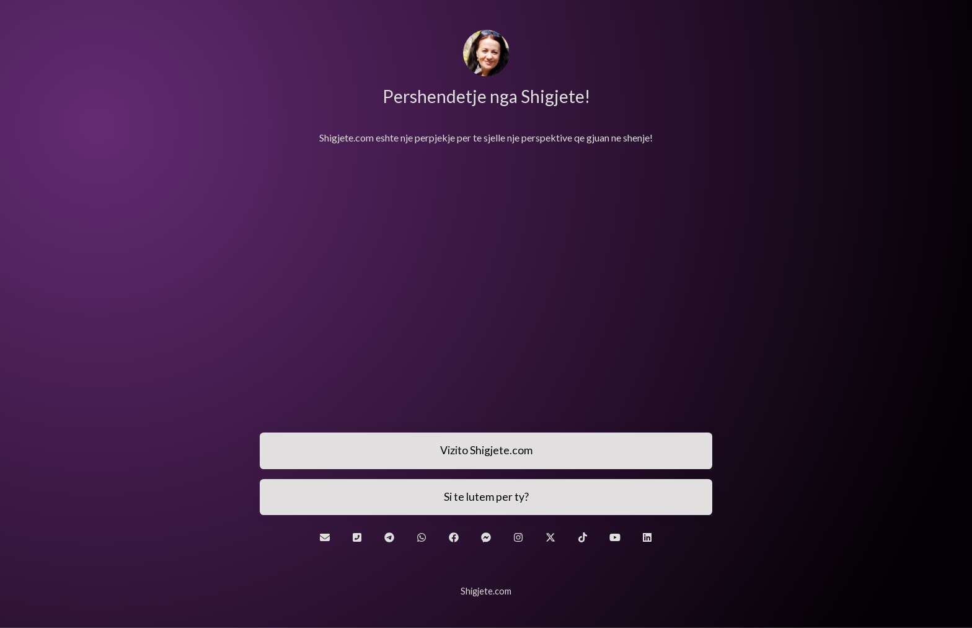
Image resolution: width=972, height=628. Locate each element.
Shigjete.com (486, 591)
